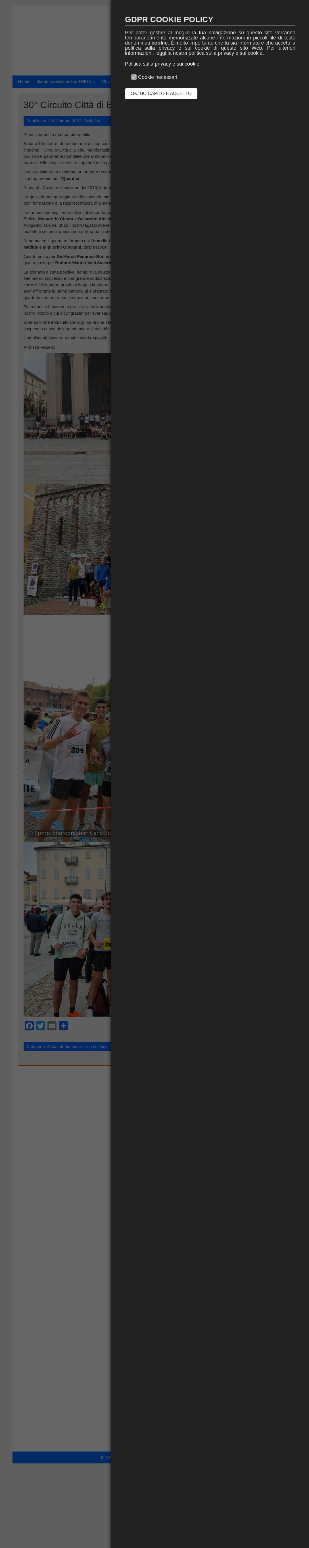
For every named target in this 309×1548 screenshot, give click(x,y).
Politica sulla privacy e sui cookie (162, 63)
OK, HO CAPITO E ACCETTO (161, 93)
